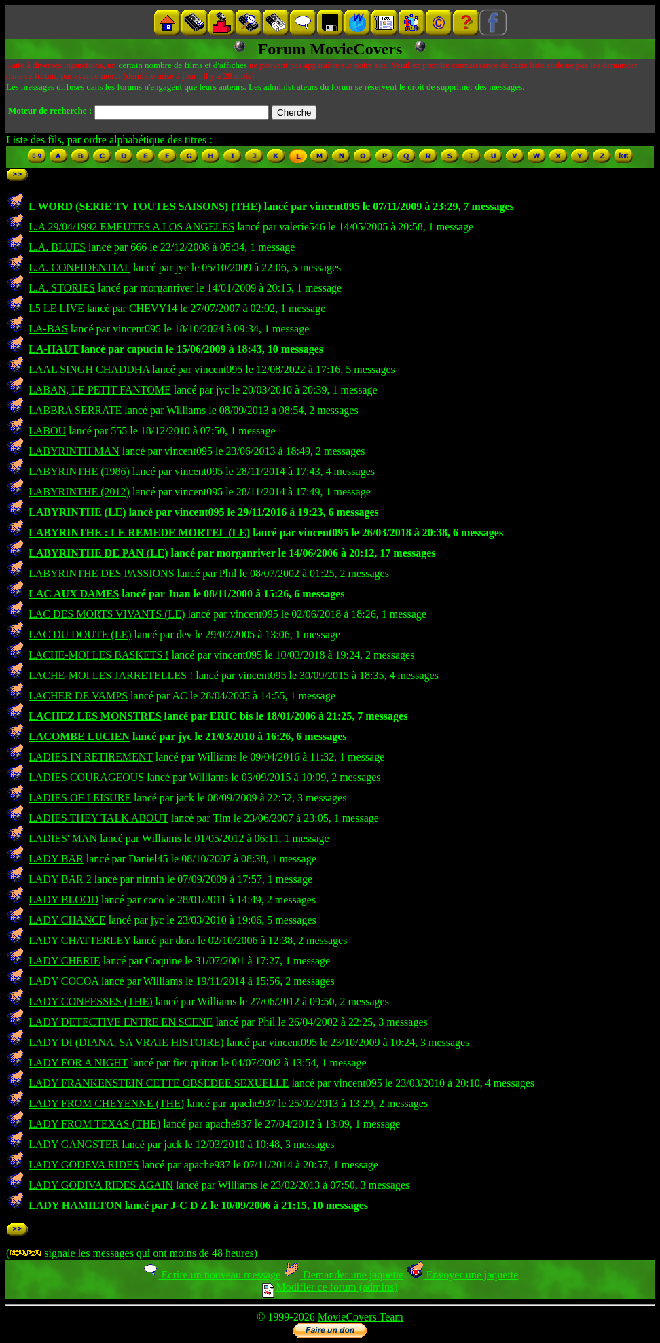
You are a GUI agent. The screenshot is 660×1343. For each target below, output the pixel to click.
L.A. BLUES (57, 247)
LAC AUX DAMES (74, 593)
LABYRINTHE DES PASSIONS (102, 573)
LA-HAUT (54, 349)
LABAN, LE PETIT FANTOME (100, 390)
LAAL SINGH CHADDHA (89, 369)
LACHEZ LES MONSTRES (95, 716)
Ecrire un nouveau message (211, 1274)
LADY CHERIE (64, 960)
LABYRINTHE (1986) (79, 471)
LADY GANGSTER (74, 1144)
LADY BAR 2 (60, 879)
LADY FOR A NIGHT (78, 1062)
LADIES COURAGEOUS (86, 777)
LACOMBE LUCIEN (79, 736)
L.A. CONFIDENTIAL (79, 267)
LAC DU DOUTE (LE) (80, 634)
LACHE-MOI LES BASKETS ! (99, 655)
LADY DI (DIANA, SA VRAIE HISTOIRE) (126, 1042)
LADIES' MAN (63, 838)
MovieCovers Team (360, 1317)
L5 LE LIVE (56, 308)
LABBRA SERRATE (75, 410)
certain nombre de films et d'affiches (182, 65)
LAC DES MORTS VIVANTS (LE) (107, 614)
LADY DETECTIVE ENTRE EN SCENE (121, 1022)
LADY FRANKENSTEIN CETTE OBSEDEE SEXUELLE (159, 1083)
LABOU (47, 430)
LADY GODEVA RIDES (84, 1164)
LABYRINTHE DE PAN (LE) (98, 553)
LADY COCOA (63, 981)
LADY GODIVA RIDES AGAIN (101, 1185)
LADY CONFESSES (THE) (91, 1001)
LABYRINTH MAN (74, 451)
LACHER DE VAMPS (78, 695)
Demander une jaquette (343, 1274)
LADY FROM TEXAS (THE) (94, 1124)
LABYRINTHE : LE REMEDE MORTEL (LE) (139, 532)
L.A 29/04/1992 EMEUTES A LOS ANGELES (131, 226)
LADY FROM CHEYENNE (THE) (106, 1103)
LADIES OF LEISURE (80, 797)
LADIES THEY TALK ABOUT (98, 818)
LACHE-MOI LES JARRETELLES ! (111, 675)
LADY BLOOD (63, 899)
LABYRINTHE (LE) (77, 512)
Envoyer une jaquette (462, 1274)
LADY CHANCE (67, 920)
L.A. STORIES (62, 288)
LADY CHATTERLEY (79, 940)
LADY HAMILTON (75, 1205)
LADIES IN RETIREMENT (91, 757)
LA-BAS (48, 328)
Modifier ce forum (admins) (329, 1287)
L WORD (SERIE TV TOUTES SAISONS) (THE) (145, 206)
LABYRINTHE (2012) (79, 492)
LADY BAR (56, 859)
